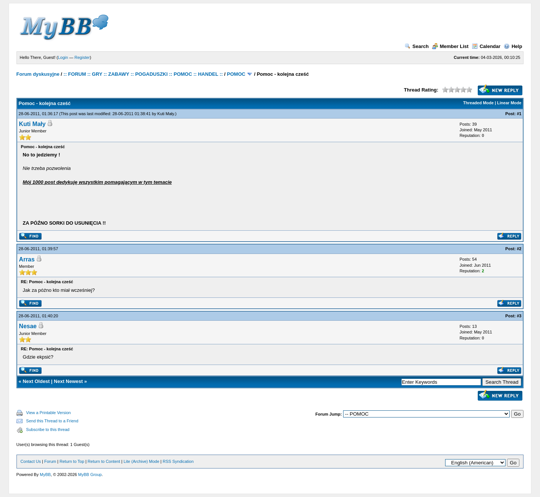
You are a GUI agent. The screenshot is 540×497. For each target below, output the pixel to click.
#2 (519, 248)
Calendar (486, 46)
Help (513, 46)
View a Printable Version (48, 412)
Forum (50, 461)
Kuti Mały (166, 113)
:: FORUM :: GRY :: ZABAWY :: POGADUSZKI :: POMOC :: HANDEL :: (143, 74)
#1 (519, 113)
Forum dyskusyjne (38, 74)
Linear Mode (509, 103)
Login (63, 57)
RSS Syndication (178, 461)
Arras (27, 259)
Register (82, 57)
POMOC (236, 74)
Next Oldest (36, 381)
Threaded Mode (478, 103)
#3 (519, 316)
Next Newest (68, 381)
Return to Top (72, 461)
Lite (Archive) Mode (141, 461)
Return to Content (104, 461)
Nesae (28, 326)
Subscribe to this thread (48, 429)
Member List (450, 46)
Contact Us (31, 461)
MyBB (45, 474)
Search (417, 46)
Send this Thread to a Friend (52, 421)
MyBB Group (90, 474)
